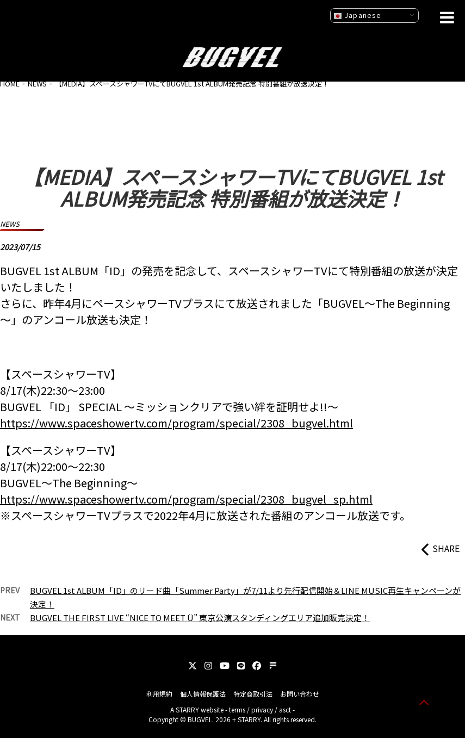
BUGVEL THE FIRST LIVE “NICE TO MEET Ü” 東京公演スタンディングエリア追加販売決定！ (200, 617)
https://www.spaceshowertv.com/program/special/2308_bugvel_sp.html (186, 499)
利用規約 (159, 693)
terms (237, 709)
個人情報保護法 (203, 693)
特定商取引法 (252, 693)
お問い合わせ (299, 693)
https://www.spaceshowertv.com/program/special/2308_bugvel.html (176, 423)
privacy (262, 709)
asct (285, 709)
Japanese (357, 15)
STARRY (187, 709)
